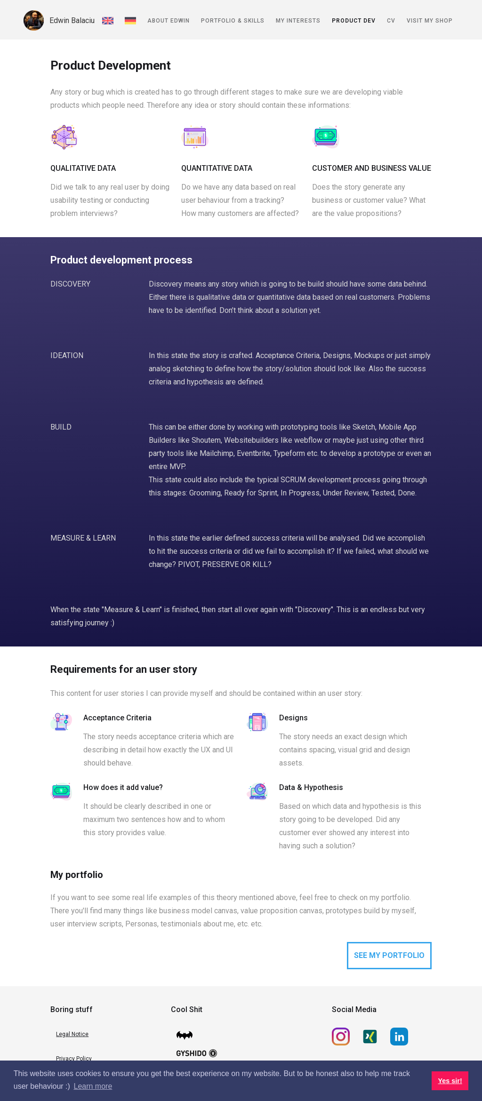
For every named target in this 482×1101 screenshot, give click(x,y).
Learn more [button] (93, 1086)
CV (391, 20)
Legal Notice (72, 1034)
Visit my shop (430, 20)
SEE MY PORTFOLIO (389, 955)
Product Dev (354, 20)
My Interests (298, 20)
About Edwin (168, 20)
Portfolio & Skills (233, 20)
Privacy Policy (74, 1058)
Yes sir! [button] (450, 1081)
